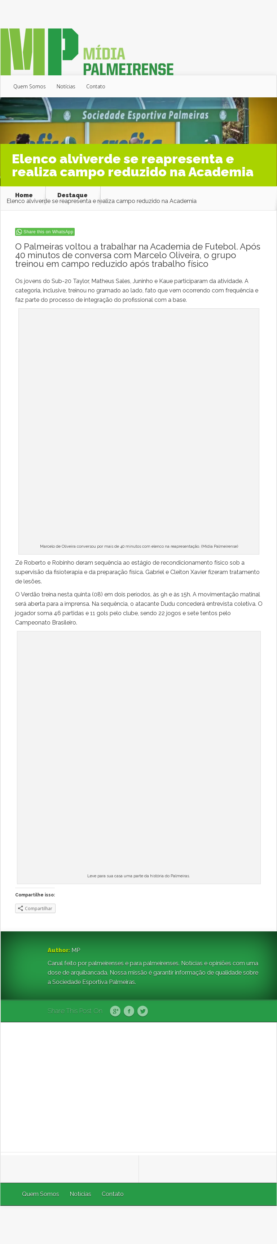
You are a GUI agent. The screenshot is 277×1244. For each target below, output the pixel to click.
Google (115, 1011)
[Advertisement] (139, 1087)
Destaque (72, 195)
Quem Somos (29, 86)
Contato (95, 86)
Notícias (66, 86)
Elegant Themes (180, 1224)
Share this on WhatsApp (48, 231)
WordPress (260, 1224)
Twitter (142, 1011)
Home (24, 195)
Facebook (129, 1011)
